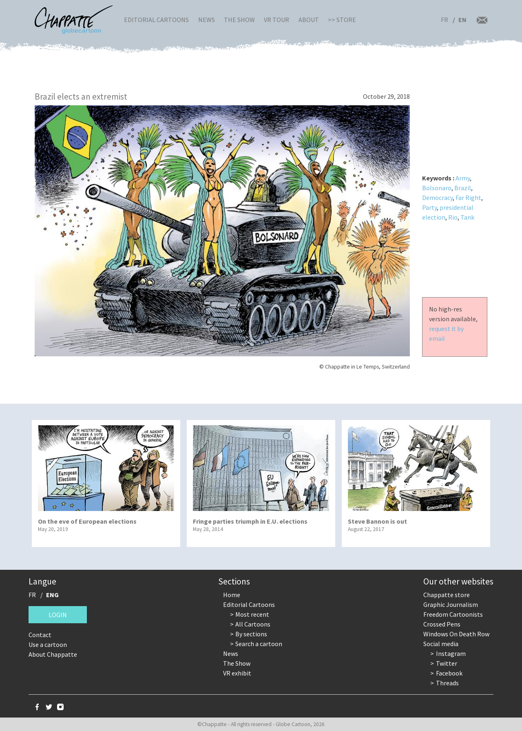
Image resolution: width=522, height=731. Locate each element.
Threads (447, 683)
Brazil (462, 188)
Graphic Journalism (450, 604)
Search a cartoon (258, 644)
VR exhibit (237, 673)
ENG (52, 595)
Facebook (449, 673)
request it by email (446, 333)
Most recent (252, 614)
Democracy (437, 197)
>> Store (342, 20)
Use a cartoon (48, 644)
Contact (40, 635)
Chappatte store (446, 595)
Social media (440, 644)
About (309, 20)
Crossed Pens (441, 624)
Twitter (446, 663)
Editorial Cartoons (156, 20)
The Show (239, 20)
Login (58, 615)
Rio (453, 217)
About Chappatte (53, 654)
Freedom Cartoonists (453, 614)
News (206, 20)
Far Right (468, 197)
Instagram (451, 653)
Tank (467, 217)
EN (462, 20)
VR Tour (276, 20)
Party (429, 207)
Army (463, 178)
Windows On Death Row (456, 634)
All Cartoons (252, 624)
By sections (251, 634)
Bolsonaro (436, 188)
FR (444, 20)
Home (231, 595)
